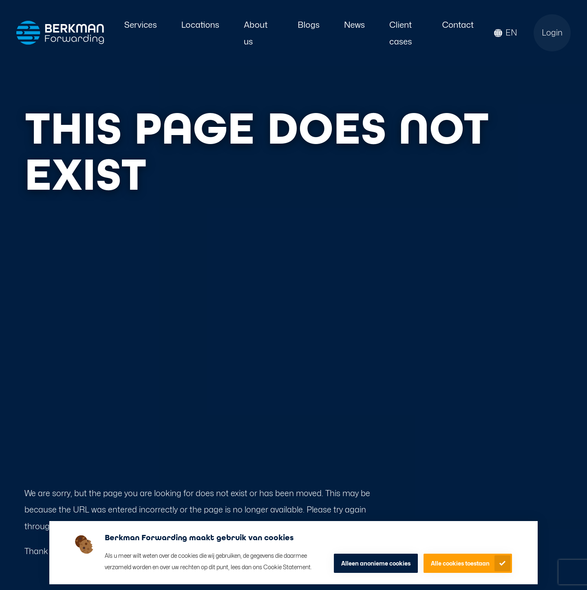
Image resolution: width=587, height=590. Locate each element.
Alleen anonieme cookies (375, 563)
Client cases (400, 33)
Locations (200, 24)
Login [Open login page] (552, 32)
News (354, 24)
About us (256, 33)
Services (140, 24)
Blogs (309, 24)
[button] (505, 32)
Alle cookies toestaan (460, 563)
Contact (458, 24)
